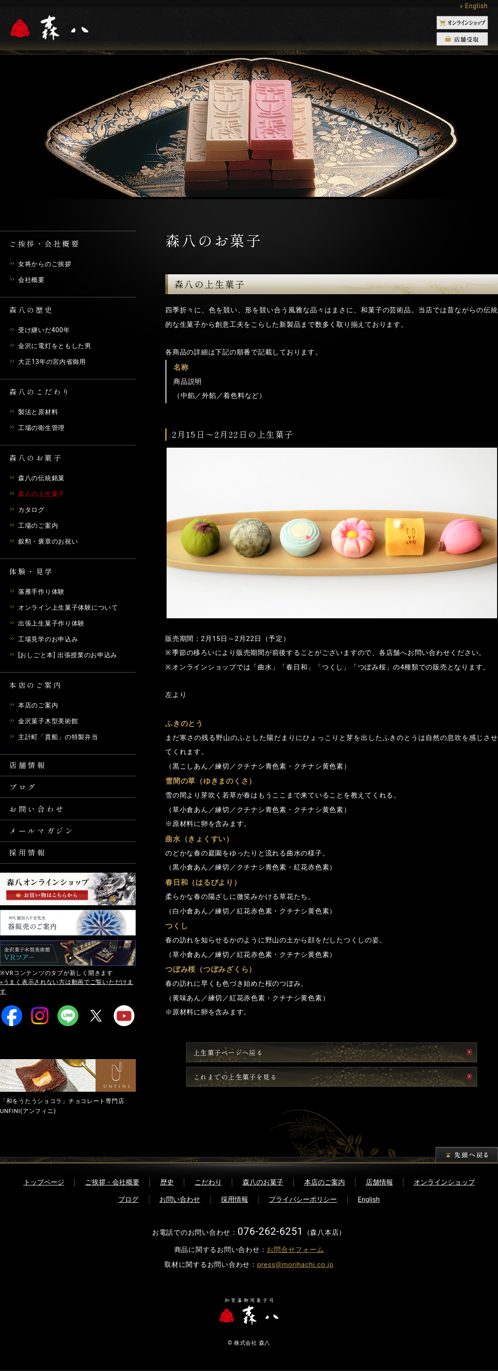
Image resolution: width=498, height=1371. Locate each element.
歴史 (167, 1184)
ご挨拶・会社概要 (112, 1184)
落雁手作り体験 (43, 592)
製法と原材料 (39, 412)
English (369, 1201)
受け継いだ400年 (45, 330)
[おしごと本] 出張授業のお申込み (71, 655)
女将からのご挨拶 (46, 264)
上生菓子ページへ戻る (290, 1052)
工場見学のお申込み (50, 639)
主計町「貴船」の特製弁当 (61, 737)
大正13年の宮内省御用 (54, 362)
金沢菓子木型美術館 (50, 721)
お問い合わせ (39, 813)
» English (474, 6)
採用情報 (29, 860)
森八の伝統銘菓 (43, 478)
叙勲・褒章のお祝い (50, 541)
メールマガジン (44, 836)
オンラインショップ (444, 1184)
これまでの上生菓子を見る (298, 1077)
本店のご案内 (39, 705)
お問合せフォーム (295, 1251)
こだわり (208, 1184)
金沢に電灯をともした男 (57, 346)
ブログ (24, 789)
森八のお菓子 (263, 1184)
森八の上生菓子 (43, 494)
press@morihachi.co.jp (295, 1266)
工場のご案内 (39, 525)
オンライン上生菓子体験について (71, 607)
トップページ (44, 1184)
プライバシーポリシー (303, 1201)
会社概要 (32, 280)
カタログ (32, 510)
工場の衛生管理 (43, 428)
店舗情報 (29, 766)
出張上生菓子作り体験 (54, 623)
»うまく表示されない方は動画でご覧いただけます (67, 996)
